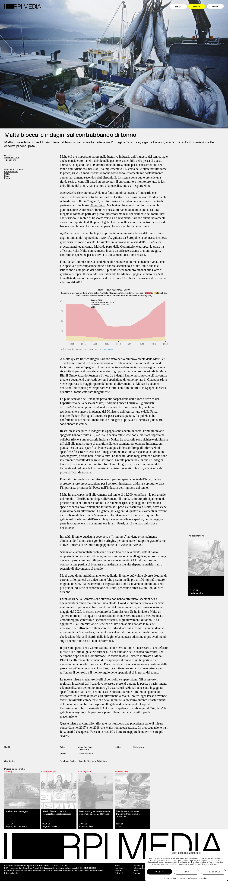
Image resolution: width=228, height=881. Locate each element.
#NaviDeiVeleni (122, 771)
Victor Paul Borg (11, 157)
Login (215, 6)
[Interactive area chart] (114, 325)
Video (135, 870)
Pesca (7, 178)
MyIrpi (196, 7)
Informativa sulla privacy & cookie (192, 878)
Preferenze (213, 872)
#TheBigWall (10, 771)
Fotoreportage (139, 868)
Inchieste (119, 868)
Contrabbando (11, 171)
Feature (118, 870)
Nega (186, 872)
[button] (226, 853)
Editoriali (119, 873)
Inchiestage (138, 865)
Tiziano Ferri (10, 160)
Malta (7, 174)
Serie (117, 865)
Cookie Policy (170, 878)
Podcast (136, 873)
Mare (6, 176)
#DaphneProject (49, 771)
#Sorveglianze (84, 771)
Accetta (159, 872)
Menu (178, 7)
